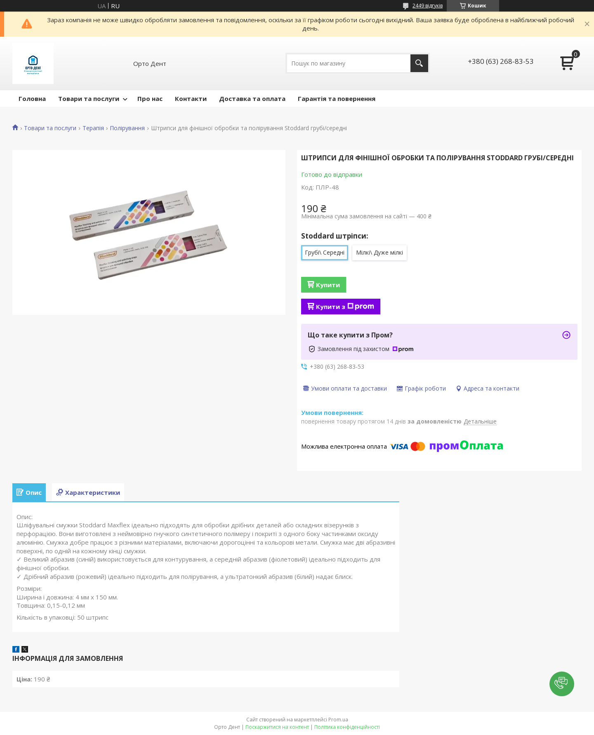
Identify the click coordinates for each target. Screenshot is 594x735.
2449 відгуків (427, 5)
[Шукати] (419, 63)
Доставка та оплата (252, 98)
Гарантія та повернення (336, 98)
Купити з (345, 306)
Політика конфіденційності (347, 726)
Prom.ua (338, 719)
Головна (32, 98)
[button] (561, 684)
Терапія (93, 128)
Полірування (127, 128)
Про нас (150, 98)
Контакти (191, 98)
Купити (328, 285)
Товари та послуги (88, 98)
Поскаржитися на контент (277, 726)
